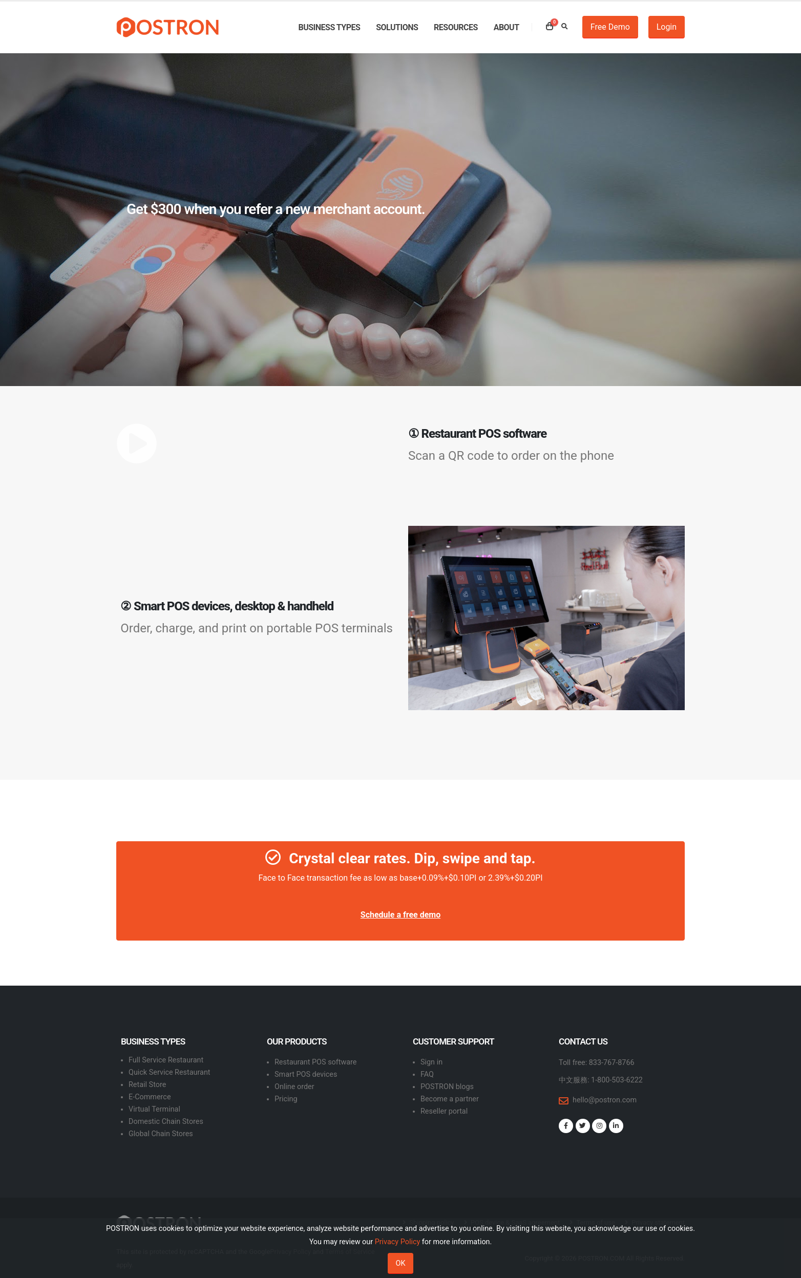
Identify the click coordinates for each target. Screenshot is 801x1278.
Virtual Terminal (154, 1109)
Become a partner (449, 1099)
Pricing (286, 1099)
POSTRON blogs (447, 1086)
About (506, 27)
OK (401, 1263)
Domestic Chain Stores (166, 1121)
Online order (294, 1086)
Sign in (431, 1062)
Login (667, 27)
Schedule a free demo (400, 915)
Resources (456, 27)
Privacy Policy (397, 1242)
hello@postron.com (605, 1100)
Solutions (397, 27)
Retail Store (147, 1084)
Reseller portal (444, 1111)
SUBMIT (649, 296)
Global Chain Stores (161, 1134)
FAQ (427, 1074)
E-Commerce (150, 1097)
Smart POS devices (306, 1074)
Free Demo (610, 27)
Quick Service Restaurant (169, 1072)
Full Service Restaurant (166, 1060)
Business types (329, 27)
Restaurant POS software (316, 1062)
